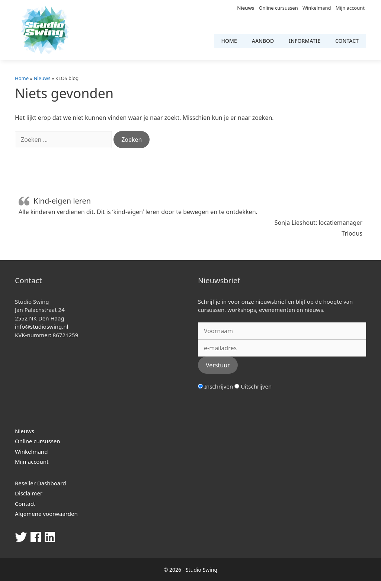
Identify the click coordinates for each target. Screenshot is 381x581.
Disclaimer (28, 493)
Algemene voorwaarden (46, 513)
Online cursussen (278, 7)
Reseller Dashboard (40, 483)
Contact (347, 40)
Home (229, 40)
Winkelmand (316, 7)
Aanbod (263, 40)
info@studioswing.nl (41, 326)
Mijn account (350, 7)
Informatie (304, 40)
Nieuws (245, 7)
